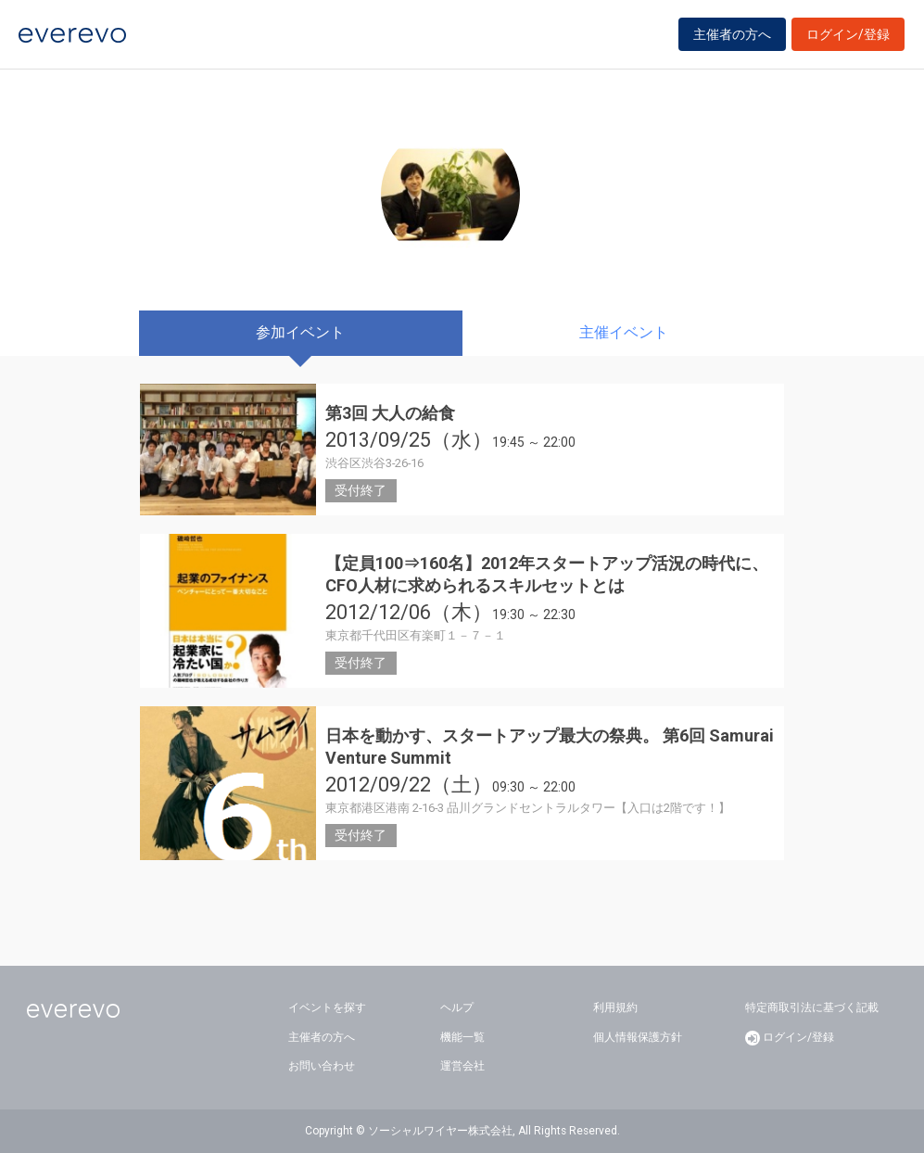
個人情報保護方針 (637, 1037)
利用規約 (615, 1007)
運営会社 (462, 1065)
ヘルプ (457, 1007)
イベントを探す (327, 1007)
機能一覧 (462, 1037)
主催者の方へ (732, 39)
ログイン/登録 (848, 39)
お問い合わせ (321, 1065)
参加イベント (300, 332)
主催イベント (623, 332)
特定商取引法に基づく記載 (812, 1007)
